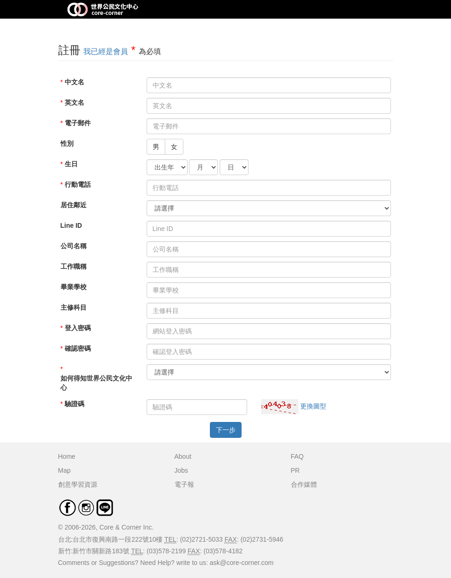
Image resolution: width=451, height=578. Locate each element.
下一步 (226, 430)
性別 (67, 143)
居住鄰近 (74, 205)
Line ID (71, 225)
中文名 (74, 82)
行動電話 (78, 184)
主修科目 (74, 307)
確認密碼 (78, 348)
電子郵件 (78, 123)
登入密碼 (78, 328)
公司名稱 (74, 246)
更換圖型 (313, 406)
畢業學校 (74, 287)
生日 (71, 164)
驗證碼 (74, 404)
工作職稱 (74, 266)
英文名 (74, 102)
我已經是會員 (105, 51)
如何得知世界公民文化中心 (96, 382)
